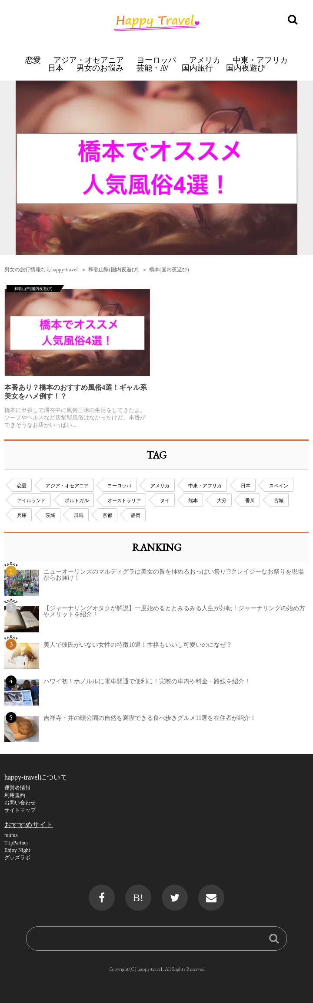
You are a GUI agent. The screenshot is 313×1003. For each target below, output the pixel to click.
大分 (221, 500)
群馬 (78, 515)
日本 (55, 68)
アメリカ (204, 60)
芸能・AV (153, 68)
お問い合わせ (20, 803)
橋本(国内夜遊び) (169, 270)
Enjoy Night (17, 850)
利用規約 (14, 795)
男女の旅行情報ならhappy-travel (41, 270)
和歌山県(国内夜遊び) (113, 270)
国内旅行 (197, 68)
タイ (165, 500)
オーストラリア (124, 500)
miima (11, 835)
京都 (107, 515)
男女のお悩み (100, 68)
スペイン (278, 485)
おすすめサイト (28, 824)
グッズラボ (17, 857)
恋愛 (33, 60)
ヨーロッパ (156, 60)
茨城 (50, 515)
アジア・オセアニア (88, 60)
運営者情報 (17, 788)
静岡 (135, 515)
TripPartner (16, 843)
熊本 (193, 500)
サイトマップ (20, 810)
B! (138, 897)
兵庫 (22, 515)
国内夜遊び (245, 68)
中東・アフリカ (260, 60)
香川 (250, 500)
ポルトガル (77, 500)
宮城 (278, 500)
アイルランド (31, 500)
